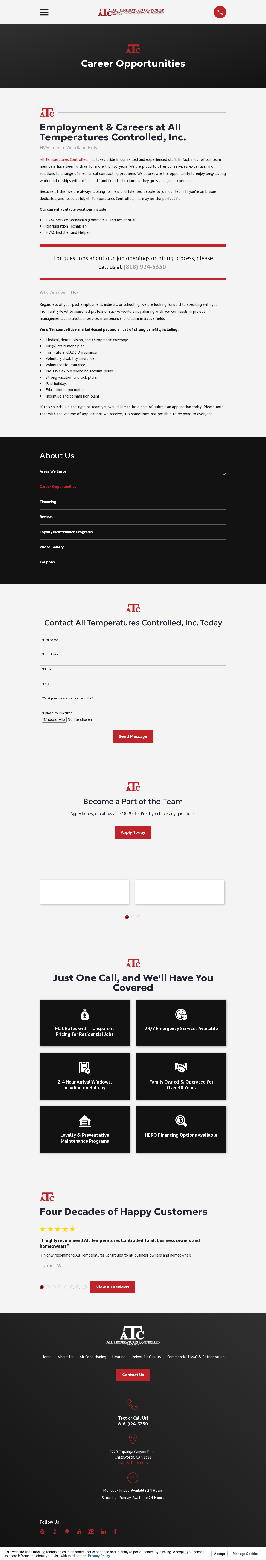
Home (46, 1356)
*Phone (47, 669)
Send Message (133, 736)
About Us (65, 1356)
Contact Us (133, 1374)
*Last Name (50, 654)
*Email (46, 684)
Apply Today (133, 832)
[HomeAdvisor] (67, 1531)
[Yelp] (42, 1531)
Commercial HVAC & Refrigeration (196, 1356)
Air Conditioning (93, 1356)
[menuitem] (130, 474)
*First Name (50, 640)
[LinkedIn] (103, 1531)
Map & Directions (133, 1462)
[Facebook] (115, 1531)
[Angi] (79, 1531)
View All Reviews (112, 1286)
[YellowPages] (91, 1531)
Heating (118, 1356)
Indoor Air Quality (146, 1356)
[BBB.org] (55, 1531)
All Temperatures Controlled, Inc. (67, 159)
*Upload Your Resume (57, 713)
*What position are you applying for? (67, 698)
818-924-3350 (133, 1424)
